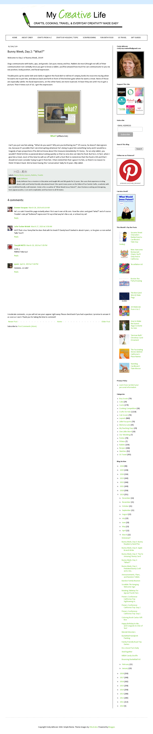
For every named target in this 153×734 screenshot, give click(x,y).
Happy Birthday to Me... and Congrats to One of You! (132, 626)
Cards (121, 405)
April (124, 531)
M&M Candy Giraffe (130, 656)
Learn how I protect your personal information (129, 386)
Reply (16, 218)
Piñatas (122, 441)
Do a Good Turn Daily (130, 648)
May (124, 527)
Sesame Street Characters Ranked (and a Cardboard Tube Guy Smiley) (130, 238)
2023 (122, 478)
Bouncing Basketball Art (131, 659)
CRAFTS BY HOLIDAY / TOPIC (67, 38)
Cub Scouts (123, 415)
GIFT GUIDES (136, 38)
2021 (122, 486)
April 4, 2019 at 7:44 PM (29, 264)
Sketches (122, 451)
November (126, 502)
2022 (122, 482)
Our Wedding (124, 435)
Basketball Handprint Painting (130, 637)
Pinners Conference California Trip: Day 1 (131, 612)
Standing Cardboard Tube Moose (136, 366)
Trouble (40, 175)
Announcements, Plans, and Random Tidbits (131, 576)
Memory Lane (124, 425)
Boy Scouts (123, 399)
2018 (122, 674)
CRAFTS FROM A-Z (44, 38)
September (126, 510)
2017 (122, 678)
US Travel (123, 455)
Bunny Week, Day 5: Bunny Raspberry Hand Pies (132, 543)
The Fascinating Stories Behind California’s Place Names (137, 353)
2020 (122, 491)
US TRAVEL (122, 38)
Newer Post (12, 322)
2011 (122, 702)
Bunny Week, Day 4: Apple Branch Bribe (132, 549)
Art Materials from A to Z (136, 308)
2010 (122, 706)
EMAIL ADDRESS (124, 126)
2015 (122, 686)
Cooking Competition (127, 408)
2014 (122, 690)
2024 (122, 474)
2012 (122, 698)
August (125, 514)
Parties (122, 438)
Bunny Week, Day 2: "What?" (129, 561)
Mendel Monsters (129, 632)
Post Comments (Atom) (27, 326)
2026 (122, 466)
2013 (122, 694)
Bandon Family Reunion (131, 581)
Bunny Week (19, 175)
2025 (122, 470)
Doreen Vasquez (21, 208)
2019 (122, 495)
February (125, 664)
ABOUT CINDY (27, 38)
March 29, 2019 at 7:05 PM (36, 245)
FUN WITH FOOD (106, 38)
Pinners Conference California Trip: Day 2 (131, 606)
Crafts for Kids (125, 412)
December (126, 498)
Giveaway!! (126, 538)
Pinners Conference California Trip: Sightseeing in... (129, 599)
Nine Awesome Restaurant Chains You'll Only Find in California (137, 254)
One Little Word (125, 432)
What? (53, 136)
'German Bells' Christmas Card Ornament (137, 337)
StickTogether (127, 652)
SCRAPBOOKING (89, 38)
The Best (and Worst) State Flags (136, 295)
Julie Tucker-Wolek (22, 227)
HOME (14, 38)
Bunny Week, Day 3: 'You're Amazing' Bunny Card (132, 555)
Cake (121, 402)
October (125, 506)
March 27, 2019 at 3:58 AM (41, 227)
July (123, 518)
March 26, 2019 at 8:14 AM (39, 208)
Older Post (106, 322)
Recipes (122, 448)
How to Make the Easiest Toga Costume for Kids (136, 324)
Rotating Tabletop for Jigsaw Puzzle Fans (130, 592)
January (125, 668)
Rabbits (34, 175)
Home (59, 322)
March (125, 535)
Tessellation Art (137, 264)
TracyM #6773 (20, 245)
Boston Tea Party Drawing (136, 280)
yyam (16, 264)
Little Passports (125, 422)
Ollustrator (93, 727)
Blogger (111, 727)
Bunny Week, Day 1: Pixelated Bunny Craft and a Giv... (131, 568)
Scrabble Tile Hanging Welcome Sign (130, 586)
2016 (122, 682)
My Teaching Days (126, 428)
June (124, 523)
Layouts (27, 175)
